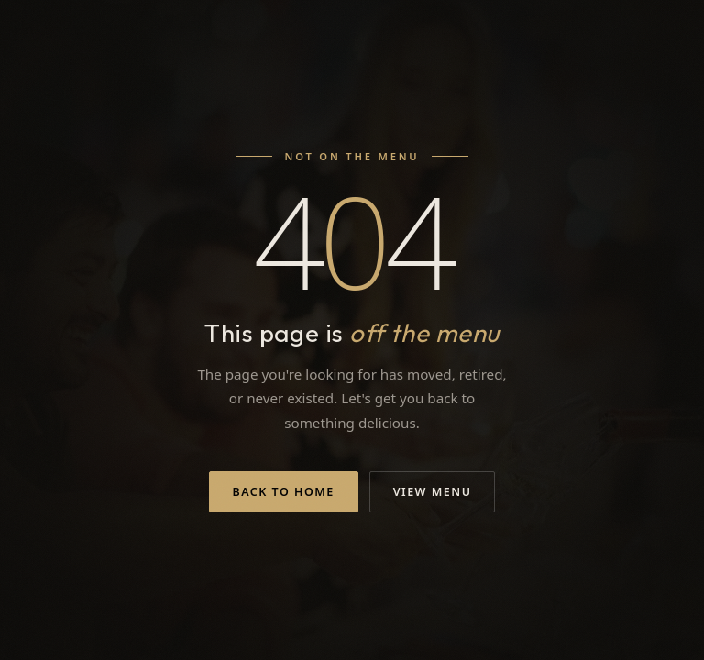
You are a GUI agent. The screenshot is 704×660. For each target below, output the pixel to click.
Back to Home (284, 492)
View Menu (432, 492)
